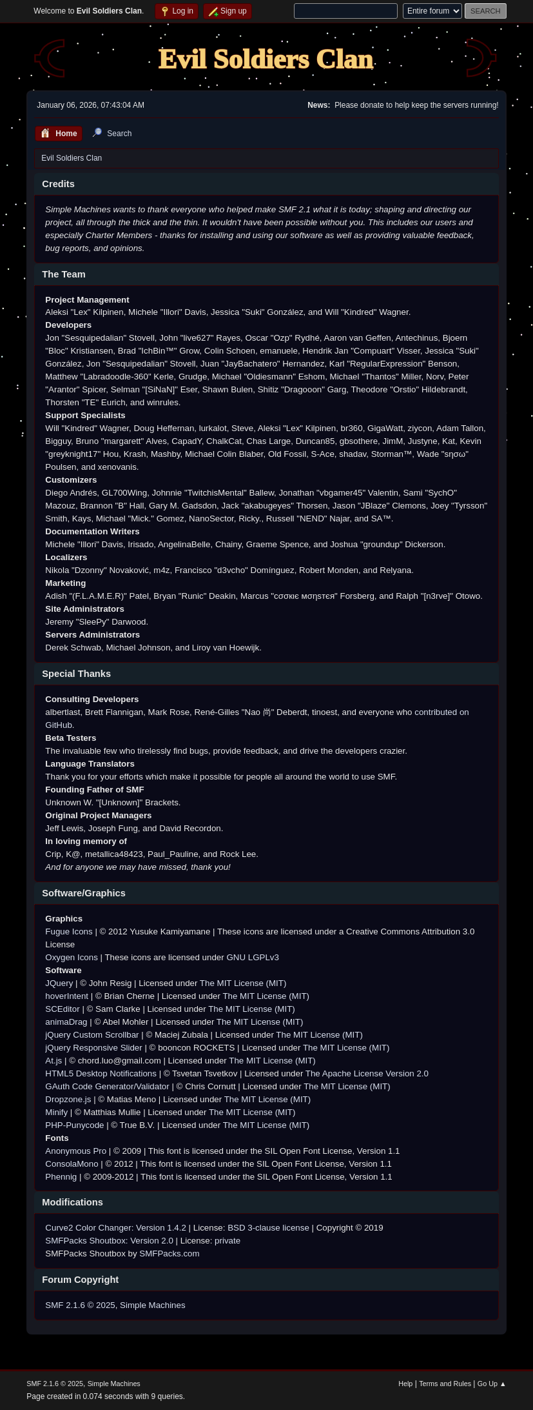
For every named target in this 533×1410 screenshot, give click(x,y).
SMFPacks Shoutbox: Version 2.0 (109, 1240)
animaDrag (66, 1022)
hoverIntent (66, 996)
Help (405, 1383)
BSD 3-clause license (268, 1228)
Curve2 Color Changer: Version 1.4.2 (115, 1228)
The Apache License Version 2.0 (367, 1073)
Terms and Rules (445, 1383)
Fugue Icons (68, 931)
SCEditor (62, 1009)
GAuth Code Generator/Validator (107, 1086)
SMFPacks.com (169, 1253)
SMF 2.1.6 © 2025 (80, 1305)
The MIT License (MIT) (243, 983)
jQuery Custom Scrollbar (92, 1035)
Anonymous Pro (75, 1151)
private (227, 1240)
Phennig (61, 1177)
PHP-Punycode (74, 1125)
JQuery (59, 983)
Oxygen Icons (71, 957)
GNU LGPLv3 (252, 957)
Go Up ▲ (492, 1383)
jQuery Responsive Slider (93, 1047)
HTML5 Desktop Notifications (101, 1073)
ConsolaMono (71, 1164)
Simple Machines (152, 1305)
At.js (53, 1060)
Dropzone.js (68, 1099)
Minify (56, 1112)
